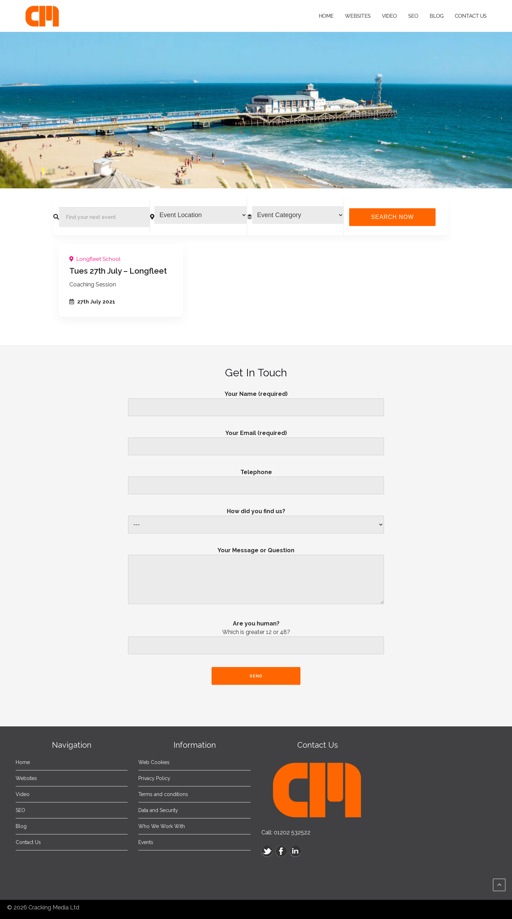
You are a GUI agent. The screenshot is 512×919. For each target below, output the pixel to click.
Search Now (392, 217)
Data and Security (158, 810)
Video (389, 16)
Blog (436, 16)
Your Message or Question (256, 578)
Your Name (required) (256, 400)
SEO (413, 16)
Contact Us (470, 16)
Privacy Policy (154, 778)
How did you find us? (256, 518)
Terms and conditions (163, 794)
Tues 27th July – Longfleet (118, 270)
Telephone (256, 479)
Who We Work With (161, 826)
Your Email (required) (256, 440)
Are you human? (256, 639)
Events (145, 842)
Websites (357, 16)
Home (326, 16)
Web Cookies (154, 762)
